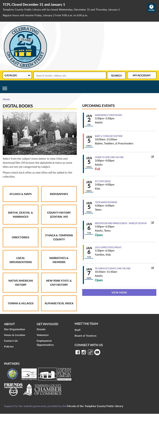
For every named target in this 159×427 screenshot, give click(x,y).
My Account (142, 75)
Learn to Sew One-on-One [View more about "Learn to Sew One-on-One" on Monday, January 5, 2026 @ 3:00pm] (109, 157)
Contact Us (11, 340)
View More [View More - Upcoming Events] (119, 292)
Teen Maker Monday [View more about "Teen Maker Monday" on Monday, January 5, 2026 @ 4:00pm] (106, 202)
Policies (9, 346)
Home (6, 99)
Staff (78, 329)
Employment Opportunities (45, 342)
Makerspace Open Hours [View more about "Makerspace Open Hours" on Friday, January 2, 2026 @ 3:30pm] (108, 115)
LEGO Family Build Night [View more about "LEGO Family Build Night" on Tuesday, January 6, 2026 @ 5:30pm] (108, 247)
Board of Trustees (85, 335)
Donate (41, 329)
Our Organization (14, 329)
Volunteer (43, 334)
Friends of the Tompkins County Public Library (95, 406)
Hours (152, 7)
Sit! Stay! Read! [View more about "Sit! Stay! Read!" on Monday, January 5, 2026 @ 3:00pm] (103, 181)
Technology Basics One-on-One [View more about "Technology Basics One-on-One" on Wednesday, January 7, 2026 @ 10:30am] (112, 269)
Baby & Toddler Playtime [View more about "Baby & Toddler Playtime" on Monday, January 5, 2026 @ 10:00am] (108, 136)
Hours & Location (14, 334)
